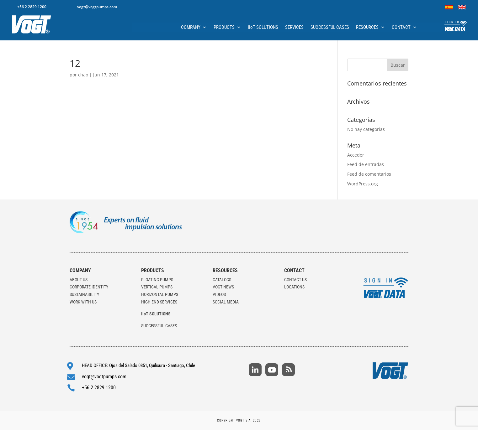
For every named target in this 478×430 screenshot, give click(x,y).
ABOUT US (79, 279)
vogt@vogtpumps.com (97, 6)
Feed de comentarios (369, 174)
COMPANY (190, 27)
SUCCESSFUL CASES (330, 27)
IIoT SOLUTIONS (263, 27)
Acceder (355, 155)
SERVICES (294, 27)
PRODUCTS (224, 27)
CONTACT (401, 27)
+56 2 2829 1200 (31, 6)
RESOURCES (367, 27)
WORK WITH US (83, 301)
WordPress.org (362, 184)
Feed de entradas (365, 164)
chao (83, 75)
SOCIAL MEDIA (226, 301)
